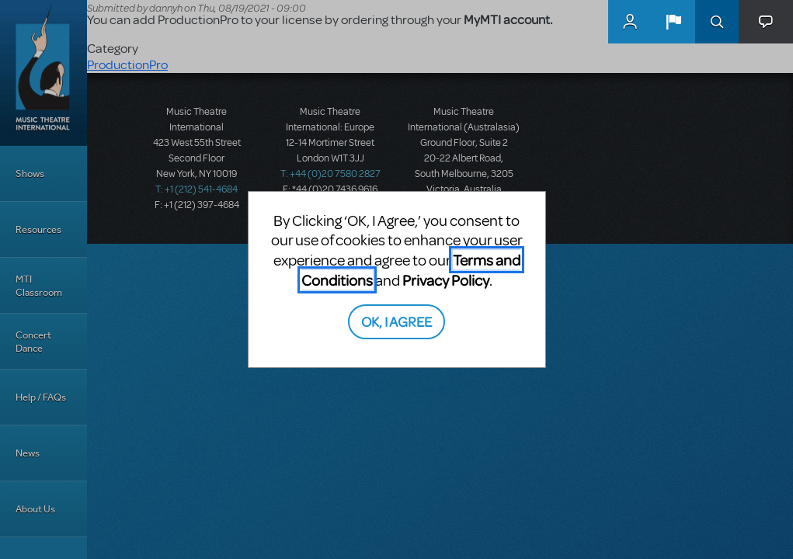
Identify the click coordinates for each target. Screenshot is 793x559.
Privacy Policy (445, 280)
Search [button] (717, 21)
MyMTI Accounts (630, 21)
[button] (673, 21)
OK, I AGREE (396, 321)
